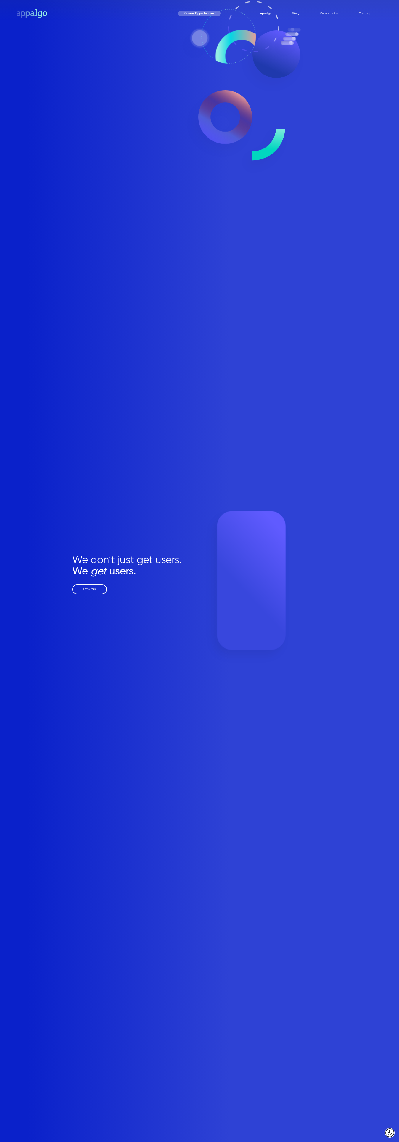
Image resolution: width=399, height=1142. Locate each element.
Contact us (366, 13)
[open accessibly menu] (390, 1133)
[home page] (32, 13)
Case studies (329, 13)
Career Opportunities (199, 13)
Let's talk (89, 589)
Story (295, 13)
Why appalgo (262, 13)
